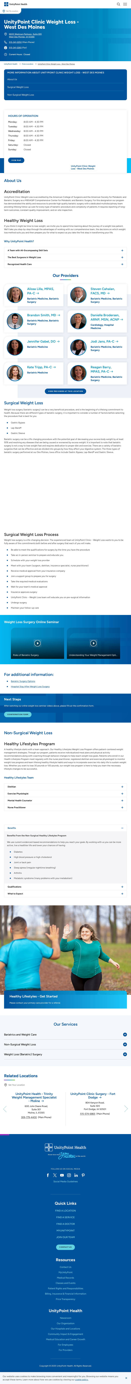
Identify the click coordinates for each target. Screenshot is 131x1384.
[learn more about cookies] (81, 1379)
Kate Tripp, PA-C (39, 367)
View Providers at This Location (65, 391)
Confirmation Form (17, 714)
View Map (16, 160)
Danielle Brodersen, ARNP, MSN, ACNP (105, 317)
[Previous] (5, 1109)
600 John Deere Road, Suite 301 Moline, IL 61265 (36, 1109)
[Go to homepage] (15, 4)
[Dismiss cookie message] (126, 1378)
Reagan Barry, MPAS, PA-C (101, 369)
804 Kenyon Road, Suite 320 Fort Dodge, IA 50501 (95, 1106)
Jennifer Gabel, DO (41, 341)
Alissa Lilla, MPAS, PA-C (40, 291)
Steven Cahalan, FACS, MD (103, 291)
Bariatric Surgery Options (23, 681)
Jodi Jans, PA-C (102, 341)
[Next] (126, 1109)
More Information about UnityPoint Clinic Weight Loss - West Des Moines (55, 72)
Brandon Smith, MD (41, 315)
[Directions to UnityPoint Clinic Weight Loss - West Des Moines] (65, 167)
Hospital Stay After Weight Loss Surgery (30, 686)
